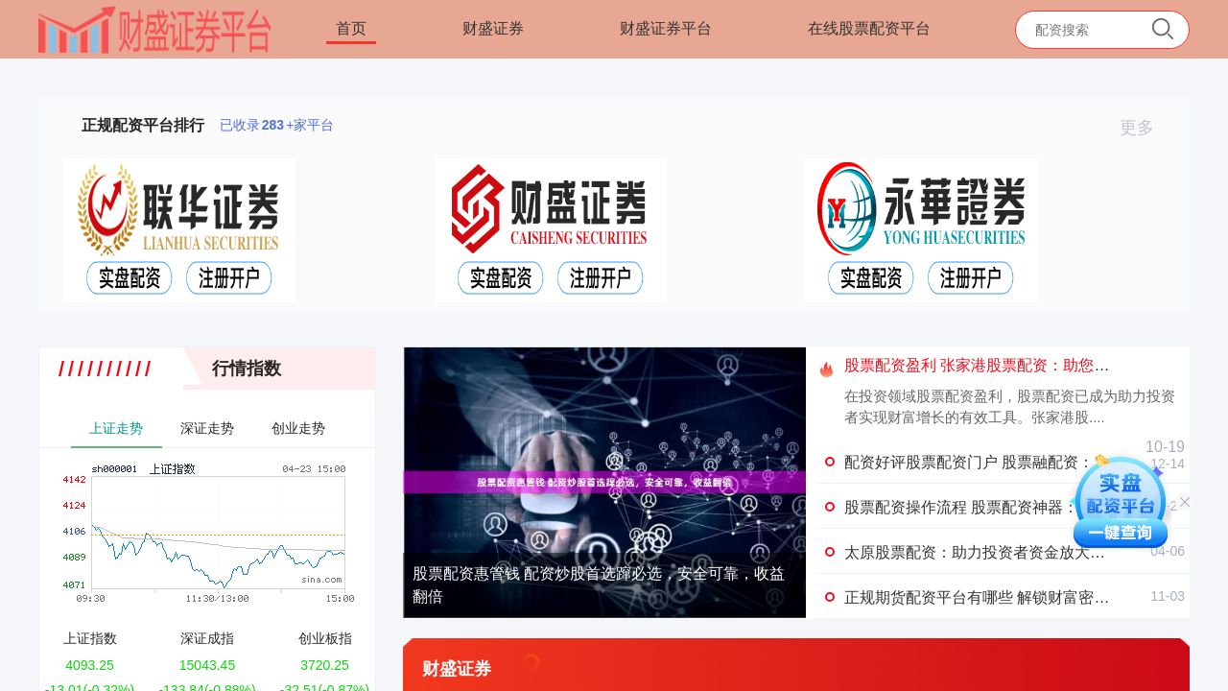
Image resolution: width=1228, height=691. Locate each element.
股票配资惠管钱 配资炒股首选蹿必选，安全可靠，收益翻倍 (599, 585)
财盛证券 (493, 28)
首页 (351, 28)
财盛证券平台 (666, 28)
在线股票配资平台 (869, 28)
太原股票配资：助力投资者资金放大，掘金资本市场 (1020, 552)
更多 (1145, 127)
